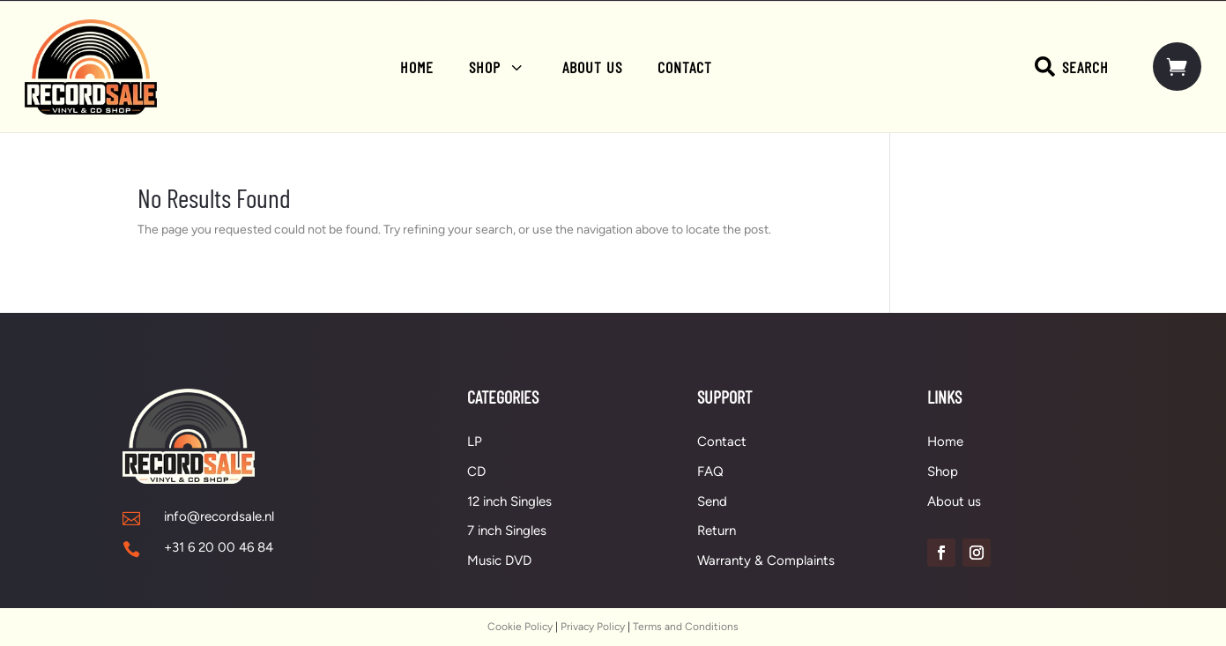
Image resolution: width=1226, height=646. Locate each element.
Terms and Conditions (686, 626)
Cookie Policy (520, 626)
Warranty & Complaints (766, 560)
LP (474, 441)
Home (945, 441)
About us (954, 501)
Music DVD (499, 560)
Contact (722, 441)
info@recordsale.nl (219, 516)
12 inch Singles (509, 501)
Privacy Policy (593, 626)
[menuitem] (417, 67)
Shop (942, 471)
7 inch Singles (506, 530)
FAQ (710, 471)
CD (476, 471)
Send (712, 501)
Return (716, 530)
